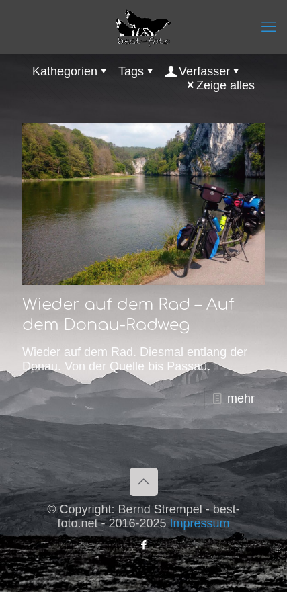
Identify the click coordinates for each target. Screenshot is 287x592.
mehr (241, 398)
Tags (137, 71)
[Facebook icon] (143, 544)
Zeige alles (219, 85)
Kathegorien (71, 71)
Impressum (200, 523)
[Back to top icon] (144, 482)
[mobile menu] (268, 26)
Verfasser (203, 71)
